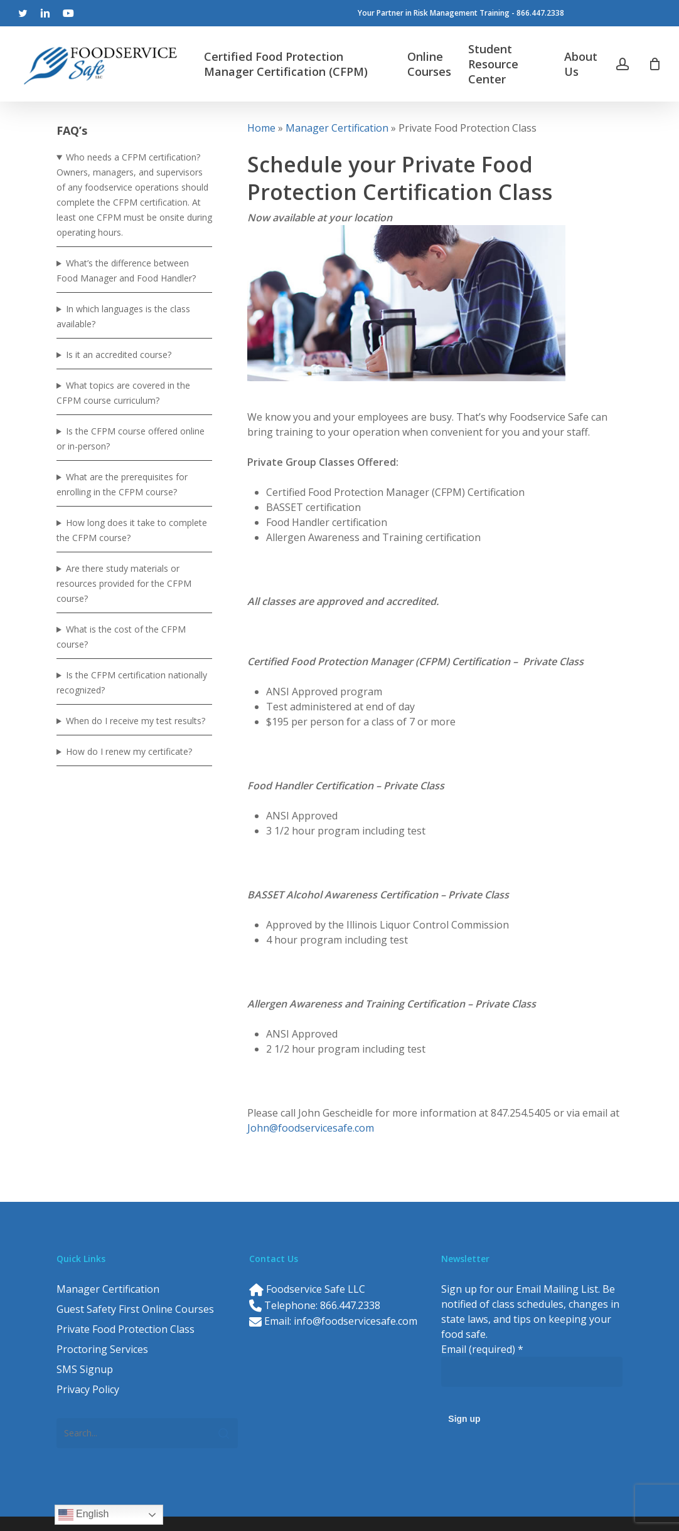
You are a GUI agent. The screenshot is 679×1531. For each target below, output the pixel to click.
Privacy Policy (87, 1389)
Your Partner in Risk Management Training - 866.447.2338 (461, 13)
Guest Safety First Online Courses (135, 1309)
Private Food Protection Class (125, 1329)
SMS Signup (84, 1369)
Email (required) (482, 1349)
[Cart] (654, 64)
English (83, 1514)
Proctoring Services (102, 1349)
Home (261, 128)
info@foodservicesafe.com (355, 1321)
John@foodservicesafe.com (310, 1128)
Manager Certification (337, 128)
